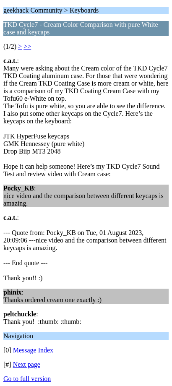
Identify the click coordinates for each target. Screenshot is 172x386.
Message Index (33, 350)
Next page (26, 364)
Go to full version (27, 378)
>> (27, 46)
